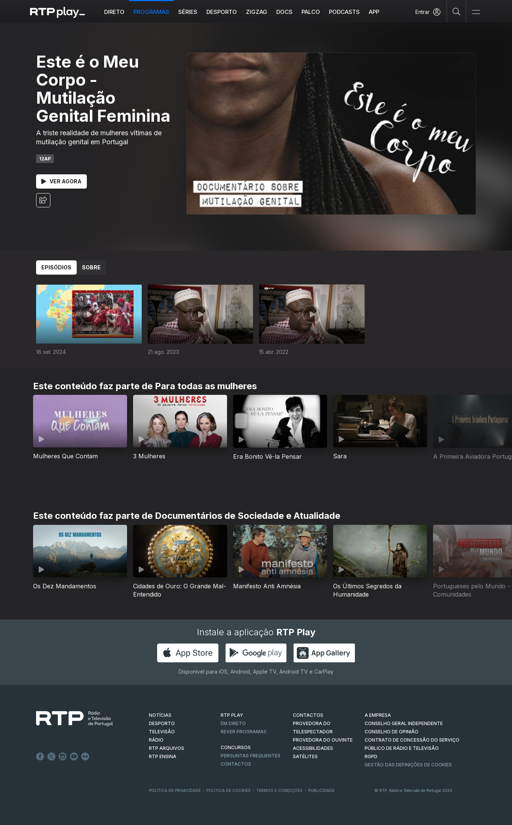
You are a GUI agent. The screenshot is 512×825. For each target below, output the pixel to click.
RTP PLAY (232, 715)
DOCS (284, 11)
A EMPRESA (378, 715)
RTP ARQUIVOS (166, 748)
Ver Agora (61, 181)
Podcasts (344, 11)
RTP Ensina (162, 756)
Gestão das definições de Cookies (408, 765)
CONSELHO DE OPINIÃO (391, 731)
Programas (151, 11)
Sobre (91, 267)
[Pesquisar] (456, 11)
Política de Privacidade (175, 790)
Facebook (40, 756)
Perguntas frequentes (250, 756)
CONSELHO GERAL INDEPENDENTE (404, 723)
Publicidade (321, 790)
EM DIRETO (233, 723)
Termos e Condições (279, 790)
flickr (85, 756)
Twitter (51, 756)
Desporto (221, 11)
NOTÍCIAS (160, 715)
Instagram (63, 756)
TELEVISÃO (162, 731)
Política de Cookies (228, 790)
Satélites (305, 756)
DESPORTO (162, 723)
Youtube (74, 756)
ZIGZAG (256, 11)
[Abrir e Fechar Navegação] (476, 12)
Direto (114, 11)
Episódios (56, 267)
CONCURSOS (236, 747)
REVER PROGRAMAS (244, 731)
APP (374, 11)
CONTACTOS (308, 715)
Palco (310, 11)
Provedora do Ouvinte (323, 740)
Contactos (236, 764)
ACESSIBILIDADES (313, 748)
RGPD (371, 756)
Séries (187, 11)
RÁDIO (156, 740)
